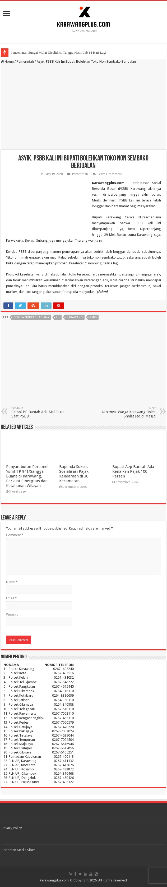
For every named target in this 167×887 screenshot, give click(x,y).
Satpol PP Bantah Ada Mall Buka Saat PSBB (38, 412)
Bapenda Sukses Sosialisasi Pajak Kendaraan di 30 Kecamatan (74, 473)
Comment (15, 535)
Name (12, 582)
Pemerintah (25, 61)
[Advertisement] (83, 107)
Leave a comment (110, 174)
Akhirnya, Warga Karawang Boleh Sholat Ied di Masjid (128, 412)
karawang (75, 317)
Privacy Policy (12, 828)
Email (11, 598)
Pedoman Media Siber (18, 850)
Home (7, 61)
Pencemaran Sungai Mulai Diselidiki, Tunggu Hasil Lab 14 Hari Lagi (58, 52)
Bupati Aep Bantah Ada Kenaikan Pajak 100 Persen (133, 471)
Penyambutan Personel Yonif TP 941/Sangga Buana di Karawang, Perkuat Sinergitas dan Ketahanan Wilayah (27, 476)
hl (58, 317)
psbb (93, 317)
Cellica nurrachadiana (31, 317)
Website (12, 615)
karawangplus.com (54, 880)
